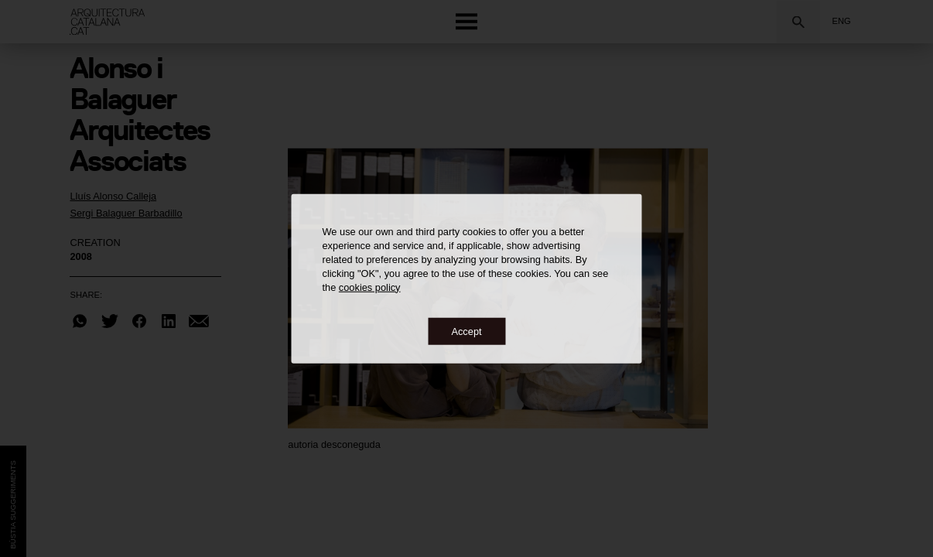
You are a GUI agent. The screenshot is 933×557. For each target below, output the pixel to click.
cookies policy (370, 286)
